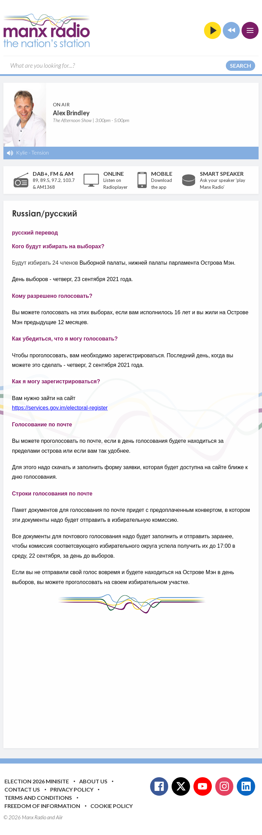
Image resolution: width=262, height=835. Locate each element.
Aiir (59, 817)
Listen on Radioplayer (115, 183)
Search (240, 65)
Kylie (22, 152)
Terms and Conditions (38, 797)
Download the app (161, 183)
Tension (40, 152)
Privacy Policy (71, 789)
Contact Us (22, 789)
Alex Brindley (71, 113)
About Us (93, 781)
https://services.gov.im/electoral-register (60, 408)
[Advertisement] (137, 676)
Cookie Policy (111, 806)
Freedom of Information (42, 806)
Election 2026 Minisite (36, 781)
